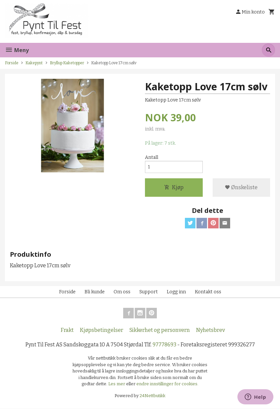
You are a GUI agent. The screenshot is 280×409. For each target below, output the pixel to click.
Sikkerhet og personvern (159, 330)
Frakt (67, 330)
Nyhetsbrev (210, 330)
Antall (151, 157)
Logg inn (176, 292)
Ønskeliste (241, 187)
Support (148, 292)
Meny (17, 50)
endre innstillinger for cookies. (167, 384)
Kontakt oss (208, 292)
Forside (11, 63)
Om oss (122, 292)
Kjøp (174, 187)
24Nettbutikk (152, 395)
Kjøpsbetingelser (101, 330)
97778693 (164, 344)
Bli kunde (95, 292)
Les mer (117, 384)
